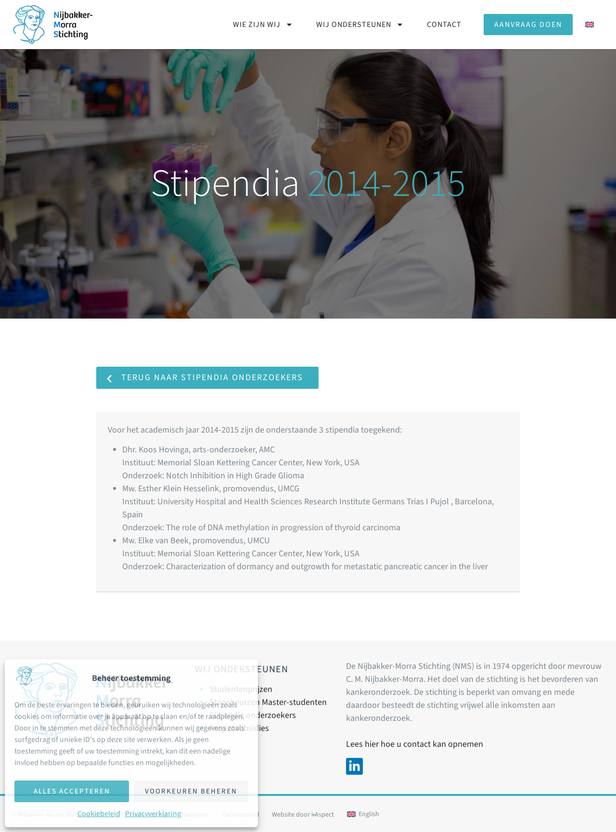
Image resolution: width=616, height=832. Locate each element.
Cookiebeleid (98, 813)
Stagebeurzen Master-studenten (268, 702)
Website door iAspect (303, 814)
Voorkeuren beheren (191, 791)
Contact (444, 24)
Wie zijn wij (263, 24)
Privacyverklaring (153, 813)
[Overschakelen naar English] (363, 814)
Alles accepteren (72, 791)
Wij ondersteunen (360, 24)
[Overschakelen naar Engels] (589, 24)
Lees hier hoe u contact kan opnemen (414, 744)
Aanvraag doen (528, 24)
